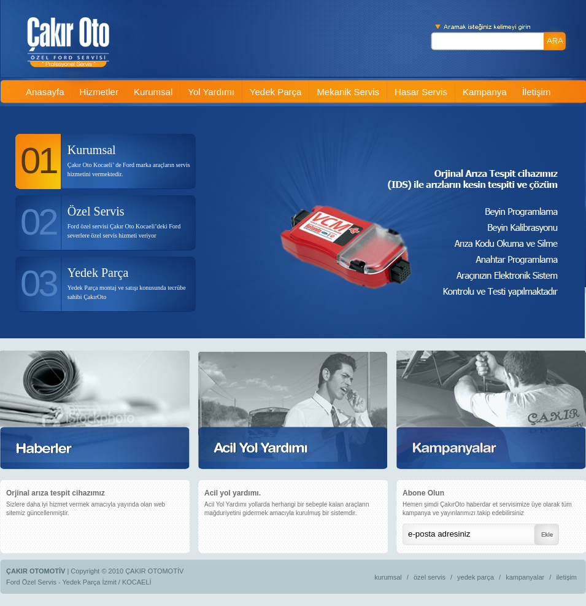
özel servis (429, 577)
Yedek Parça (276, 92)
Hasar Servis (421, 92)
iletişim (566, 577)
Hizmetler (99, 92)
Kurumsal (153, 92)
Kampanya (485, 92)
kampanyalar (525, 577)
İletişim (536, 92)
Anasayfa (45, 92)
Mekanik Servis (348, 92)
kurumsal (388, 577)
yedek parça (475, 577)
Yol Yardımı (211, 92)
